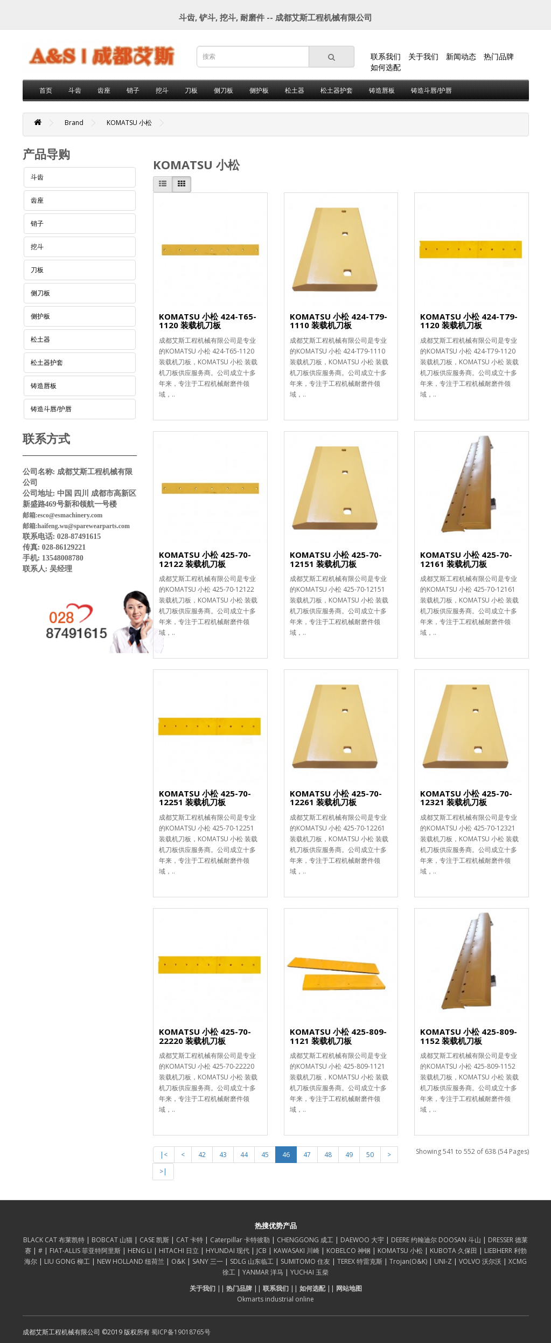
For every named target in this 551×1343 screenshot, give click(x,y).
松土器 (294, 90)
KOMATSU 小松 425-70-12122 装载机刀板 (205, 559)
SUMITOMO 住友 (306, 1261)
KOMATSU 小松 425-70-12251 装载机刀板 (205, 798)
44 (244, 1154)
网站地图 (349, 1288)
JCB (262, 1250)
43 (223, 1154)
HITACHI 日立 (179, 1250)
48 (328, 1154)
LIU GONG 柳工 (68, 1261)
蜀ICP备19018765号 (181, 1332)
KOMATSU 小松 (129, 122)
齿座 (103, 90)
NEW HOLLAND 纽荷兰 (131, 1261)
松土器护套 (336, 90)
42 (202, 1154)
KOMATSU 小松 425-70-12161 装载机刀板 (466, 559)
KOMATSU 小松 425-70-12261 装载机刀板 (336, 798)
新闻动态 (461, 56)
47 (307, 1154)
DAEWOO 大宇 (363, 1239)
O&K (179, 1261)
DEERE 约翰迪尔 (414, 1239)
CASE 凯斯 (155, 1239)
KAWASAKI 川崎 (297, 1250)
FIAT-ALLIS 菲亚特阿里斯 (86, 1250)
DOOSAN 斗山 (460, 1239)
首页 (45, 90)
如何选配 (386, 67)
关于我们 (423, 56)
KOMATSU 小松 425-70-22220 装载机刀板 (205, 1036)
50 (370, 1154)
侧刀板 (223, 90)
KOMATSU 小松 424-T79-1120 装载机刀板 (469, 321)
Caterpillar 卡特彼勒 (240, 1239)
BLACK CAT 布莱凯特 (54, 1239)
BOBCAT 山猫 (113, 1239)
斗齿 (74, 90)
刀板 (191, 90)
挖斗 (162, 90)
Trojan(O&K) (409, 1261)
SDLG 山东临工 (252, 1261)
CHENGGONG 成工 (306, 1239)
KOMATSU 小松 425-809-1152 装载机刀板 (468, 1036)
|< (164, 1154)
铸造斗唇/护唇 (431, 90)
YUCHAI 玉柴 (309, 1272)
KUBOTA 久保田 (454, 1250)
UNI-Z (444, 1261)
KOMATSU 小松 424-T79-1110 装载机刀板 (338, 321)
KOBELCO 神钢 (349, 1250)
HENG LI (141, 1250)
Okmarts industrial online (275, 1299)
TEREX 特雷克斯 (360, 1261)
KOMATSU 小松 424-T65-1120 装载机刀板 (207, 321)
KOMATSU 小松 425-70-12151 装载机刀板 (336, 559)
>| (163, 1171)
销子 (133, 90)
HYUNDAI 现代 (228, 1250)
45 (265, 1154)
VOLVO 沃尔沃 (481, 1261)
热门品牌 (499, 56)
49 (349, 1154)
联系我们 (386, 56)
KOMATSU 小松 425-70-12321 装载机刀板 (466, 798)
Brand (74, 122)
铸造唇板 (382, 90)
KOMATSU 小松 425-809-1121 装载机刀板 (338, 1036)
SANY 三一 (208, 1261)
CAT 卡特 (190, 1239)
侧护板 (259, 90)
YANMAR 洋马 (263, 1272)
